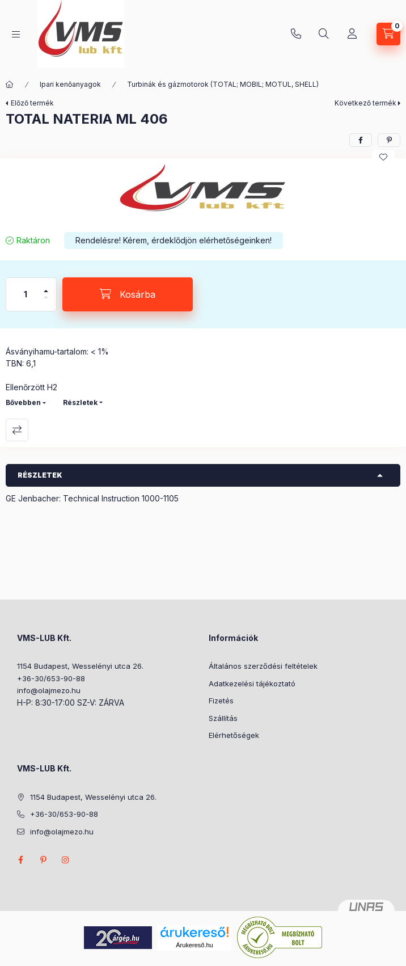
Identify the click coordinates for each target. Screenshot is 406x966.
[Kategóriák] (16, 34)
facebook (20, 860)
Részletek (80, 402)
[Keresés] (323, 34)
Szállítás (223, 718)
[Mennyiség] (25, 294)
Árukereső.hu (194, 945)
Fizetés (221, 700)
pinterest (43, 860)
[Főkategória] (10, 84)
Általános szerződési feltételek (263, 665)
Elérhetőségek (234, 735)
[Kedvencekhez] (383, 157)
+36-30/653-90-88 (296, 34)
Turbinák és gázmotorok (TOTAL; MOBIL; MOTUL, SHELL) (223, 84)
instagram (65, 860)
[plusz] (45, 286)
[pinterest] (389, 140)
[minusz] (45, 302)
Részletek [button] (40, 475)
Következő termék (365, 103)
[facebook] (360, 140)
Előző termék (32, 103)
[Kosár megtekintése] (388, 34)
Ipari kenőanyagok (70, 84)
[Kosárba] (127, 294)
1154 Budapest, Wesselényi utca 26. (80, 665)
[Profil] (352, 34)
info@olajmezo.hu (49, 690)
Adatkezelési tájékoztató (252, 683)
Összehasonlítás (17, 430)
